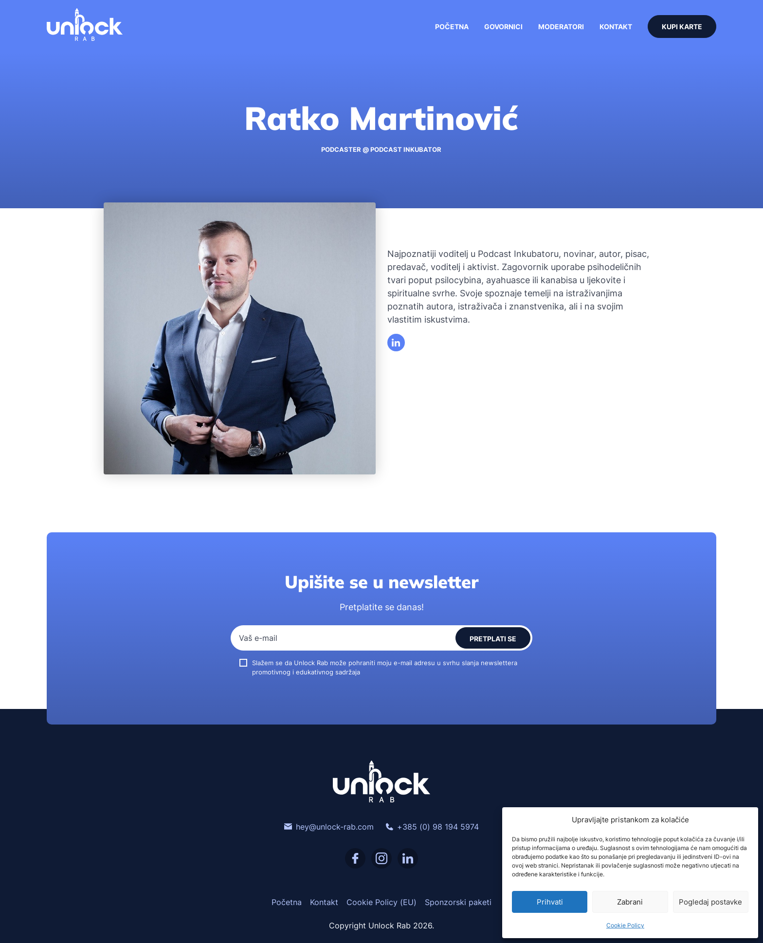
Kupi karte (682, 26)
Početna (452, 26)
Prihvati (550, 902)
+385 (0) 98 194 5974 (432, 827)
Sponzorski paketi (458, 902)
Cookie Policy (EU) (381, 902)
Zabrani (630, 902)
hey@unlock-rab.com (329, 827)
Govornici (503, 26)
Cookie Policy (625, 925)
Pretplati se (493, 639)
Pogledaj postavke (710, 902)
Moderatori (561, 26)
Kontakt (616, 26)
